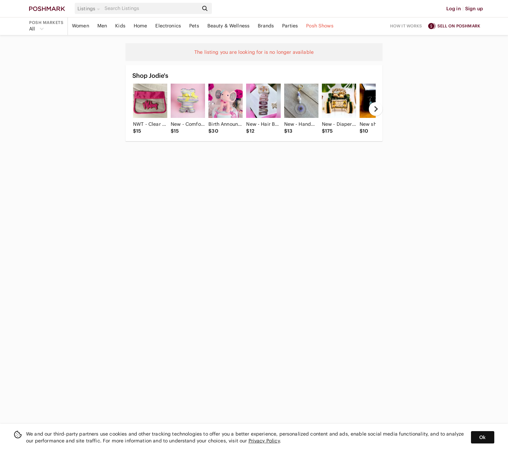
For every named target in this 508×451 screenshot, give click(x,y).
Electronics (168, 26)
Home (140, 26)
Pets (194, 26)
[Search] (150, 8)
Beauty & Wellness (228, 26)
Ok (482, 437)
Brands (266, 26)
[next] (376, 109)
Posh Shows (320, 26)
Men (102, 26)
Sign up (474, 8)
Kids (120, 26)
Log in (453, 8)
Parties (290, 26)
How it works (406, 25)
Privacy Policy (264, 441)
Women (80, 26)
